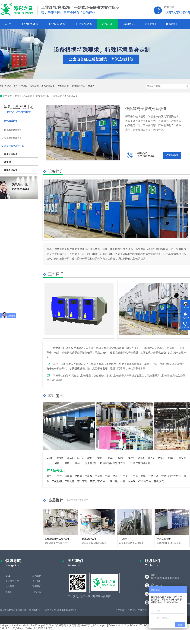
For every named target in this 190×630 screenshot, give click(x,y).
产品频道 (27, 96)
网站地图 (36, 591)
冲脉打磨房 (63, 86)
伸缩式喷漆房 (163, 538)
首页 (17, 96)
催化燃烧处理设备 (13, 130)
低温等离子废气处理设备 (42, 86)
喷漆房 (91, 86)
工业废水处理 (83, 24)
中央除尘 (124, 538)
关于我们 (150, 24)
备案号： (49, 610)
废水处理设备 (89, 538)
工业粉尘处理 (56, 24)
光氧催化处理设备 (13, 138)
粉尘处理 (10, 586)
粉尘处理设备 (20, 86)
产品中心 (107, 24)
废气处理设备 (78, 86)
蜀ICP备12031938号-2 (65, 610)
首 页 (8, 24)
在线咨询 (172, 155)
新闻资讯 (129, 24)
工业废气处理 (29, 24)
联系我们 (171, 24)
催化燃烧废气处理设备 (57, 538)
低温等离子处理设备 (14, 146)
